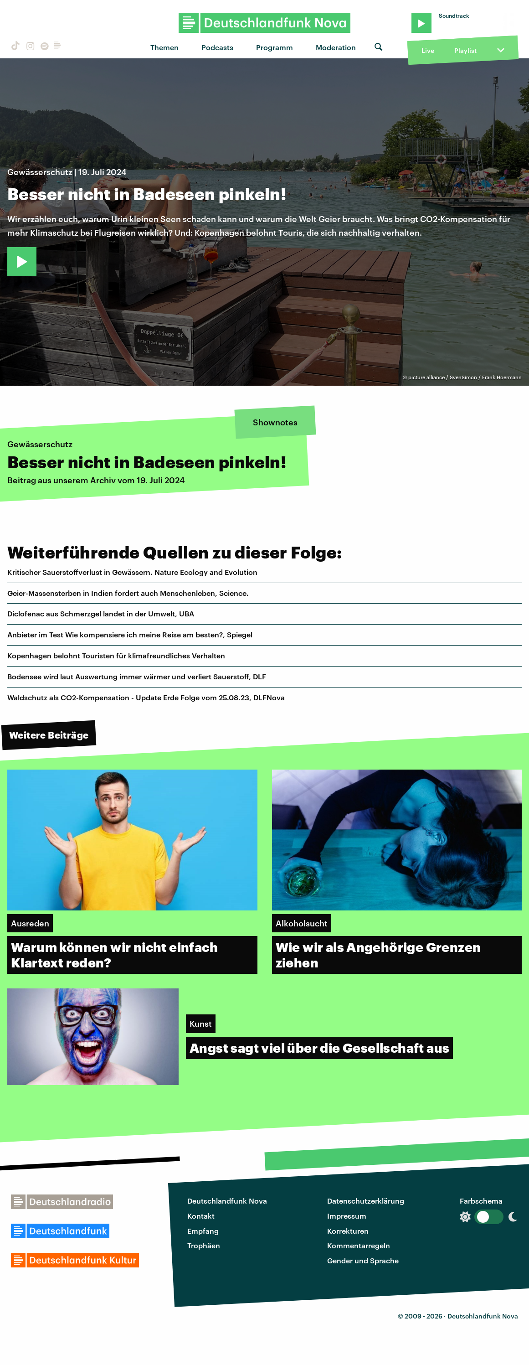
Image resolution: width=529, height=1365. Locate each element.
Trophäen (203, 1245)
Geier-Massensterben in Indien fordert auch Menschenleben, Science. (128, 593)
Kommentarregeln (358, 1245)
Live (427, 50)
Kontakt (201, 1215)
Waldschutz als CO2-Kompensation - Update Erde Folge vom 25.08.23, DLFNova (146, 697)
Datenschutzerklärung (365, 1200)
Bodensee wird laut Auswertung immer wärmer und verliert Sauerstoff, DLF (136, 676)
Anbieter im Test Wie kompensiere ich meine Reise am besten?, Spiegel (129, 634)
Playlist (465, 50)
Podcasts (217, 47)
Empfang (203, 1230)
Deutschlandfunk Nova (227, 1200)
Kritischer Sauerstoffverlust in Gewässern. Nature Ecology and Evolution (132, 572)
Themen (164, 47)
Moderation (336, 47)
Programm (274, 47)
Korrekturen (348, 1230)
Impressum (346, 1215)
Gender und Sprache (363, 1260)
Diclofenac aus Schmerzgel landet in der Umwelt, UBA (100, 613)
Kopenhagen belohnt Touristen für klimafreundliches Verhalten (116, 655)
